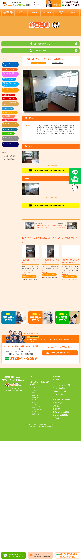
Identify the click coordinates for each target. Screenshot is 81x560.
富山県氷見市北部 (9, 156)
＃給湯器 (8, 95)
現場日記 (56, 406)
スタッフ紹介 (57, 403)
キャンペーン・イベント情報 (61, 385)
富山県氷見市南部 (57, 63)
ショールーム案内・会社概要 (61, 400)
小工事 (34, 412)
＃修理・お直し (9, 139)
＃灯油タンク (9, 120)
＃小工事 (8, 134)
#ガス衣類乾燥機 (9, 74)
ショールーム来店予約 (60, 415)
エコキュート (9, 69)
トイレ (34, 390)
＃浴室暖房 (8, 116)
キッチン (35, 405)
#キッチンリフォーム (39, 63)
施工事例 (56, 380)
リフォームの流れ (59, 388)
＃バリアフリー (9, 125)
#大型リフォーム (9, 145)
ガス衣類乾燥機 (37, 409)
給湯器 (34, 393)
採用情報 (56, 418)
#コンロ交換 (9, 99)
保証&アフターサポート (61, 391)
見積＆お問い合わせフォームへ (62, 353)
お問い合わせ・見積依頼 (61, 412)
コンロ (34, 400)
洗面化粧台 (36, 398)
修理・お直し (36, 414)
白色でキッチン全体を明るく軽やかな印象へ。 (50, 268)
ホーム (31, 377)
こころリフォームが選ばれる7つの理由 (39, 383)
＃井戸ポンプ (9, 130)
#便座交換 (9, 79)
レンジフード (36, 402)
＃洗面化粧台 (9, 112)
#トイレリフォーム (9, 65)
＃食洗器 (7, 109)
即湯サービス (57, 377)
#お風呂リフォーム (9, 84)
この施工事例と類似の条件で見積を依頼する (49, 171)
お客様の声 (56, 409)
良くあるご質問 (58, 394)
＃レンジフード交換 (9, 104)
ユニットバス (36, 407)
